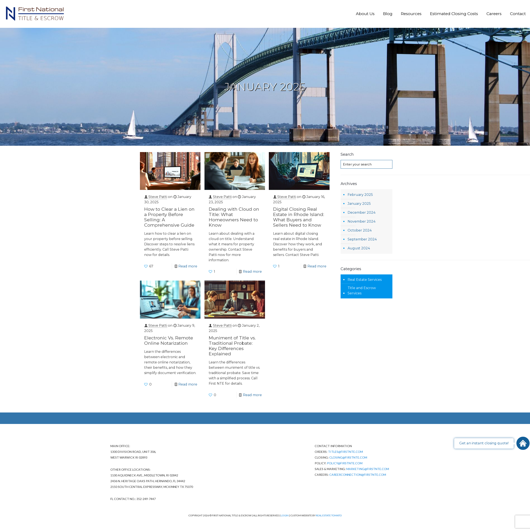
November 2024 (361, 221)
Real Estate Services (365, 280)
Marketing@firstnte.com (367, 469)
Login (285, 515)
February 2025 (360, 195)
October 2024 (360, 230)
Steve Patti (157, 197)
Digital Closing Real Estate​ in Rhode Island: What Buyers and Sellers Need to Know (298, 217)
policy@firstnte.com (344, 463)
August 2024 (359, 248)
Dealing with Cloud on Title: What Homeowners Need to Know (234, 217)
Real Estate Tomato (329, 515)
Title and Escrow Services (362, 290)
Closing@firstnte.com (348, 457)
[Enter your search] (366, 164)
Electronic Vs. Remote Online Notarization (168, 340)
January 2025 (359, 204)
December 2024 (361, 212)
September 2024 (362, 239)
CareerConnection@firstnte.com (357, 474)
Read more (187, 266)
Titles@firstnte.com (345, 451)
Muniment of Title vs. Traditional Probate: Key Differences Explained (232, 345)
